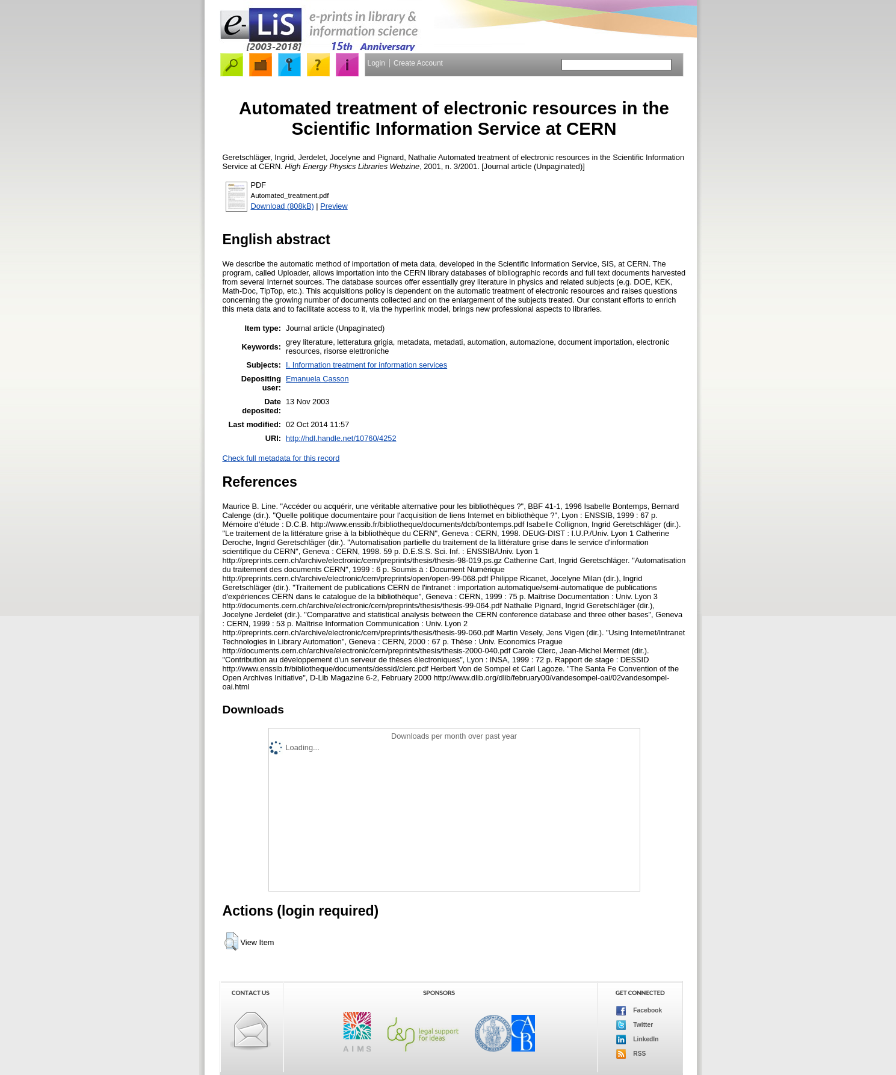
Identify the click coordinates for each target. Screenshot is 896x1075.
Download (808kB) (282, 206)
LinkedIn (637, 1039)
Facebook (639, 1010)
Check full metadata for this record (281, 458)
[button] (231, 941)
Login (376, 63)
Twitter (634, 1025)
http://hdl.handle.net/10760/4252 (341, 438)
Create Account (418, 63)
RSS (631, 1054)
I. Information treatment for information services (366, 364)
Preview (334, 206)
